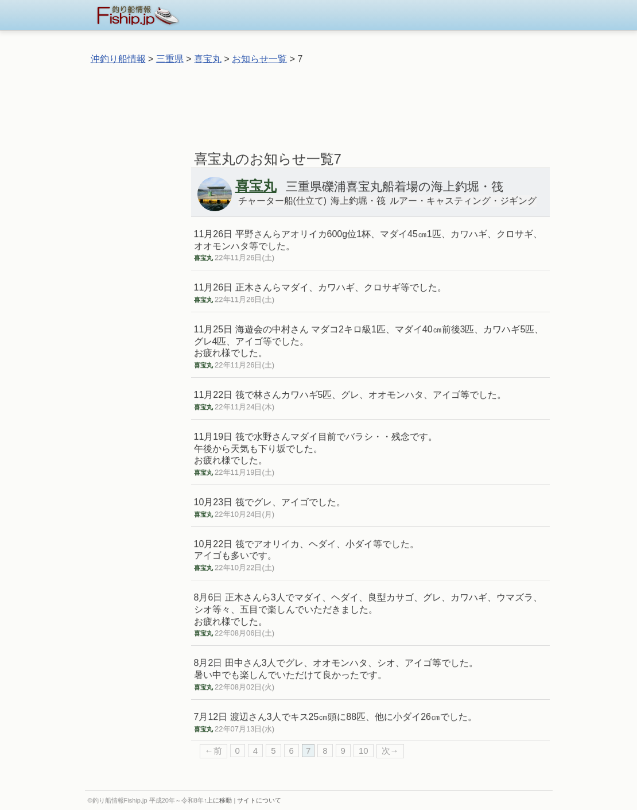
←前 (213, 750)
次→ (390, 750)
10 (363, 750)
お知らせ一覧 (259, 59)
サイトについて (259, 800)
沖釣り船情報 (118, 59)
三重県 (170, 59)
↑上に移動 (218, 800)
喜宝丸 (208, 59)
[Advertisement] (318, 103)
